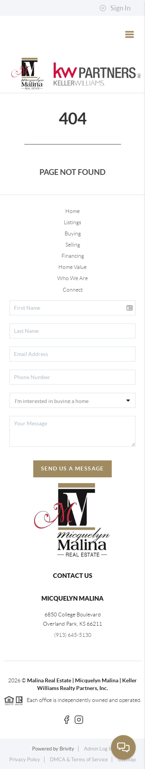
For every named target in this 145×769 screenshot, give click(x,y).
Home (72, 211)
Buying (73, 233)
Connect (73, 290)
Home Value (72, 267)
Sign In (115, 8)
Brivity (67, 749)
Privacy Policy (24, 759)
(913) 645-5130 (72, 635)
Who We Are (72, 278)
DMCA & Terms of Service (79, 759)
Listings (72, 222)
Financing (72, 256)
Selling (72, 245)
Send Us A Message (72, 468)
